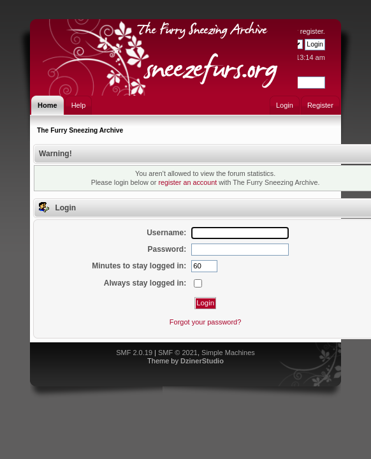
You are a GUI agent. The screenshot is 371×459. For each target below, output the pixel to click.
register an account (187, 182)
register (311, 31)
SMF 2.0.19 (134, 352)
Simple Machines (228, 352)
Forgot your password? (206, 322)
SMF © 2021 (178, 352)
